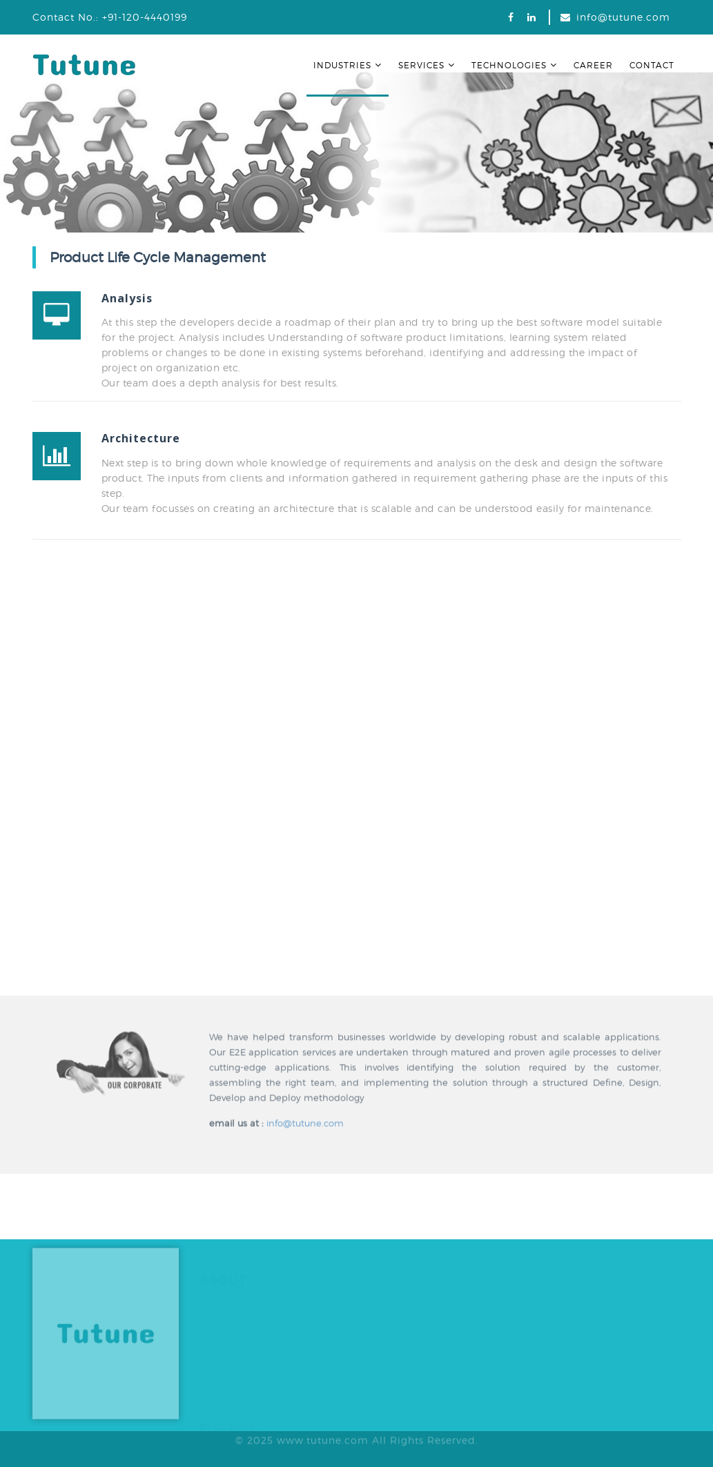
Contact (651, 65)
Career (593, 65)
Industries (347, 65)
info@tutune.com (623, 17)
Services (426, 65)
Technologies (514, 65)
